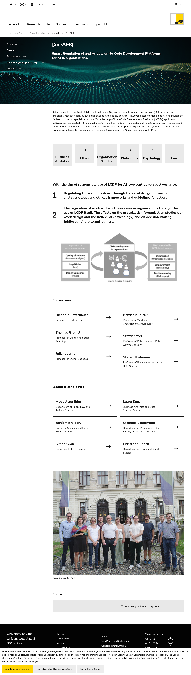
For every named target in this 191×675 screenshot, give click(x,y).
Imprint (104, 636)
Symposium (13, 56)
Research (12, 50)
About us (12, 44)
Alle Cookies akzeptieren (17, 669)
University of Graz (15, 33)
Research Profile (38, 24)
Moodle (60, 643)
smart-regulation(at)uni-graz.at (142, 606)
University (14, 24)
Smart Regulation (37, 33)
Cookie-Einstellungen (90, 669)
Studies (61, 24)
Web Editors (63, 638)
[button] (12, 4)
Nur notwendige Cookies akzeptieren (54, 669)
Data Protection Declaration (115, 641)
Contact (11, 68)
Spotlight (100, 24)
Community (80, 24)
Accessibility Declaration (113, 645)
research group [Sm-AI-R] (22, 62)
